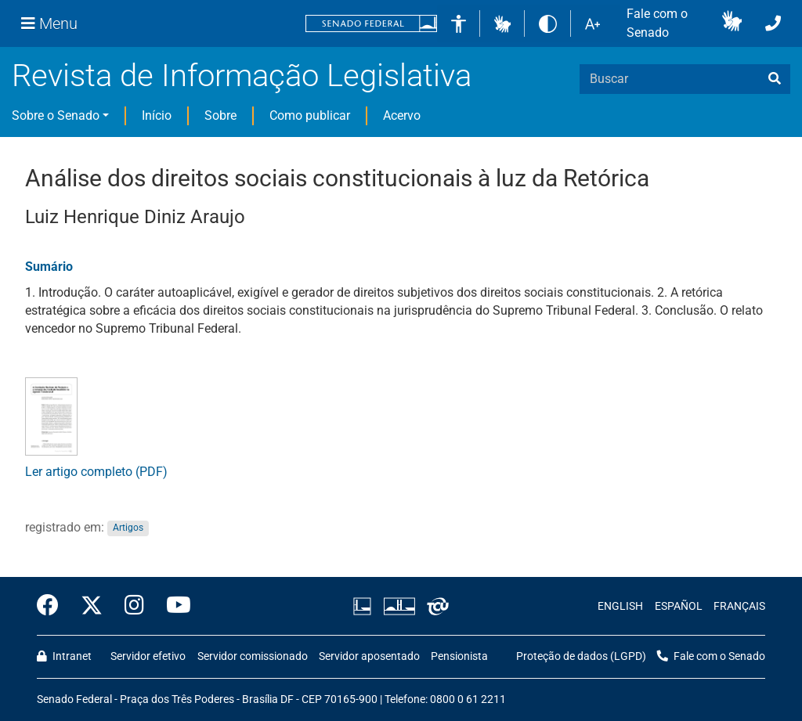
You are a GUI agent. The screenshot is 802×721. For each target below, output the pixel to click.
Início (157, 115)
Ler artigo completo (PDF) (96, 471)
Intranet (64, 656)
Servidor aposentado (369, 656)
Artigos (128, 528)
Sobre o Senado (55, 115)
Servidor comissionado (252, 656)
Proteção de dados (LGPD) (581, 656)
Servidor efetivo (148, 656)
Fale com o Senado (657, 23)
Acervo (402, 115)
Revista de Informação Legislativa (241, 75)
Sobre (220, 115)
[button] (502, 23)
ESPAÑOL (679, 606)
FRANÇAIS (739, 606)
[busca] (774, 79)
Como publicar (309, 115)
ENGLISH (620, 606)
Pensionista (459, 656)
